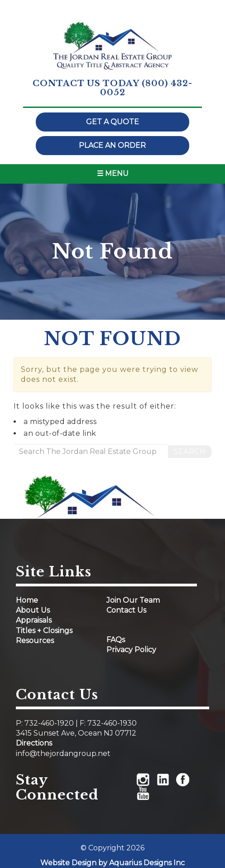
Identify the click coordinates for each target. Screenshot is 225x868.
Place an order (112, 145)
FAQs (115, 639)
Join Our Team (133, 600)
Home (27, 600)
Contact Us (126, 610)
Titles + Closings (44, 630)
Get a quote (112, 121)
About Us (33, 610)
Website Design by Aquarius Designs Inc (112, 862)
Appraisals (34, 620)
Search (189, 451)
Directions (34, 743)
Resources (35, 640)
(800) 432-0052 (146, 88)
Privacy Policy (131, 649)
